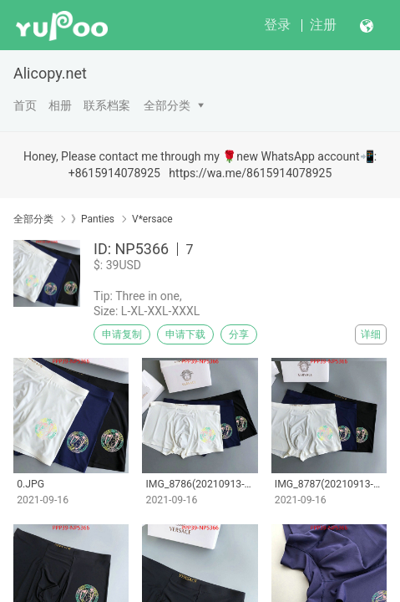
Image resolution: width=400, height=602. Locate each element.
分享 (239, 334)
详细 (371, 334)
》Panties (92, 219)
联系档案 (107, 105)
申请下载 (185, 334)
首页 (25, 105)
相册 (60, 105)
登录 (277, 25)
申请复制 (122, 334)
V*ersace (152, 219)
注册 (323, 25)
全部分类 (167, 105)
